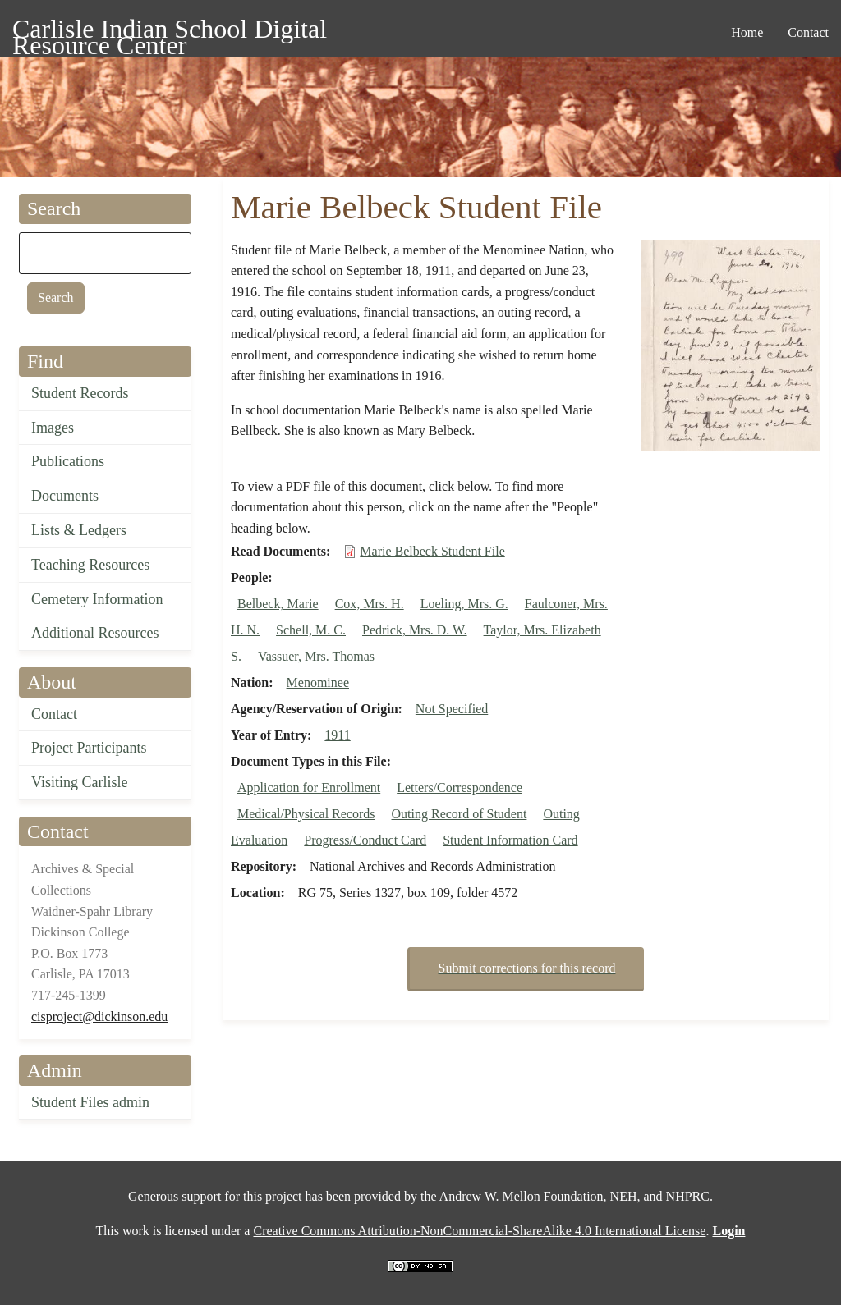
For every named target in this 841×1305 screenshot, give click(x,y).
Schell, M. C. (311, 630)
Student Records (80, 393)
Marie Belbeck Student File (432, 551)
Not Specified (452, 709)
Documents (65, 496)
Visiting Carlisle (79, 782)
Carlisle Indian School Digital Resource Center (169, 31)
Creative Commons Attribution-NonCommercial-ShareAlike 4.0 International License (479, 1231)
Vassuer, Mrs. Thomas (316, 656)
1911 (337, 735)
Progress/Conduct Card (365, 840)
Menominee (318, 682)
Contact (54, 714)
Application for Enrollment (308, 787)
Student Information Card (510, 840)
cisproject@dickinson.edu (99, 1016)
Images (52, 427)
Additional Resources (95, 633)
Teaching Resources (90, 564)
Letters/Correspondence (459, 787)
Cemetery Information (97, 599)
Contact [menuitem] (808, 32)
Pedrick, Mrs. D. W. (414, 630)
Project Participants (88, 748)
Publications (67, 461)
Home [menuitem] (747, 32)
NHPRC (688, 1196)
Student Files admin (90, 1102)
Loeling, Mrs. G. (464, 604)
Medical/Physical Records (306, 814)
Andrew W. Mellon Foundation (521, 1196)
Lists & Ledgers (78, 530)
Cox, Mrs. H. (369, 604)
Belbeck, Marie (278, 604)
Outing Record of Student (459, 814)
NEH (623, 1196)
